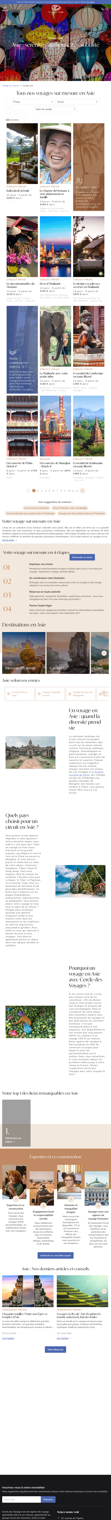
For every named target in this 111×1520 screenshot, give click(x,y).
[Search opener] (107, 9)
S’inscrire (48, 1499)
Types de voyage (55, 109)
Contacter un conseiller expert (55, 1255)
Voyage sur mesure (10, 85)
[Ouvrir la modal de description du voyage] (9, 540)
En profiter (91, 2)
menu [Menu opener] (5, 9)
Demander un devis (82, 557)
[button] (37, 490)
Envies (78, 101)
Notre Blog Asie (55, 1349)
